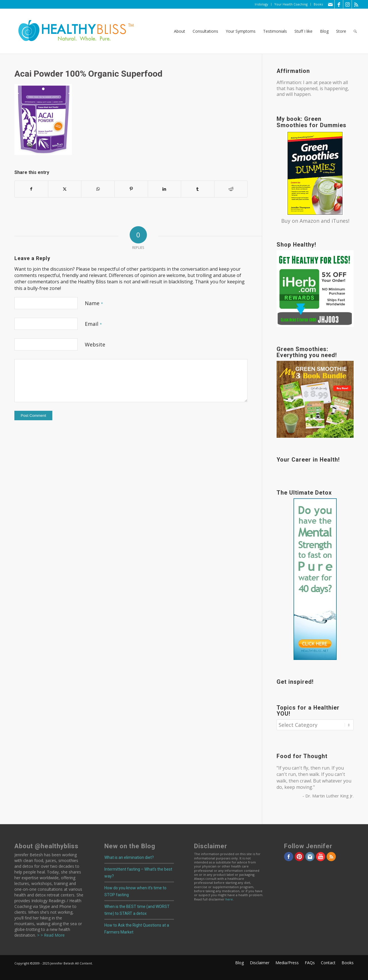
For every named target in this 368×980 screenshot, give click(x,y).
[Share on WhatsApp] (97, 189)
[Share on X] (64, 189)
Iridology (261, 4)
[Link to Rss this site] (356, 4)
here (229, 899)
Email (93, 323)
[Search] (355, 31)
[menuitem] (261, 4)
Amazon (309, 220)
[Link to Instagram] (347, 4)
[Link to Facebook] (339, 4)
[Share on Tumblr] (197, 189)
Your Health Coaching (291, 4)
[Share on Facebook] (31, 189)
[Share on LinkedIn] (164, 189)
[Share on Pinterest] (131, 189)
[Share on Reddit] (231, 189)
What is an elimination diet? (129, 857)
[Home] (72, 31)
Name (94, 303)
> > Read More (50, 935)
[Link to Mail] (330, 4)
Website (95, 344)
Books (318, 4)
